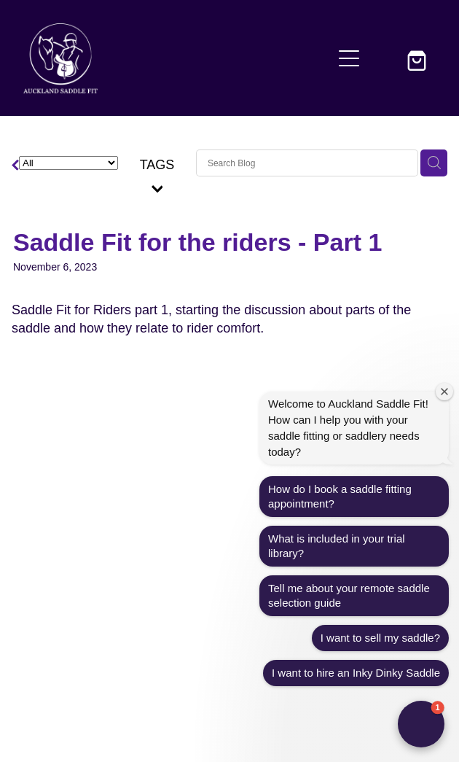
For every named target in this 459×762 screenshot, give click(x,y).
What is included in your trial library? (336, 545)
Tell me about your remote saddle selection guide (349, 595)
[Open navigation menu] (349, 58)
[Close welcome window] (444, 391)
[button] (383, 58)
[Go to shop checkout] (418, 58)
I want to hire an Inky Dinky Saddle (356, 672)
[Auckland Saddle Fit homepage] (177, 58)
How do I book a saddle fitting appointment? (340, 496)
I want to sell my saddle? (380, 637)
